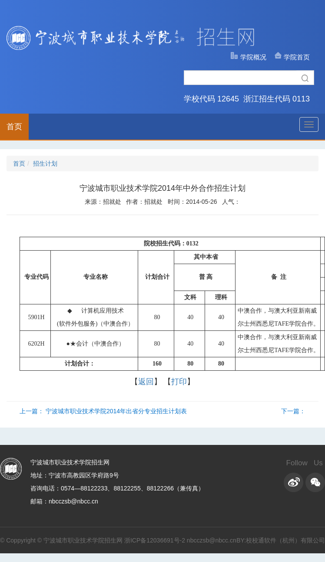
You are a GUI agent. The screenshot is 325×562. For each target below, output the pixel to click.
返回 (146, 381)
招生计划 (45, 163)
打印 (179, 381)
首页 (14, 126)
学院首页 (297, 57)
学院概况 (253, 57)
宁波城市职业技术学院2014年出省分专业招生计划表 (116, 411)
